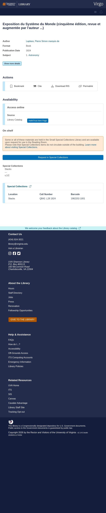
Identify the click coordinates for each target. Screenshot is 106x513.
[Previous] (9, 291)
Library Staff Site (16, 496)
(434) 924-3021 (15, 328)
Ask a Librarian (15, 336)
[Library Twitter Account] (19, 342)
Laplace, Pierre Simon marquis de (42, 41)
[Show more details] (12, 63)
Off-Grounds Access (18, 441)
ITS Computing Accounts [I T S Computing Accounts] (20, 446)
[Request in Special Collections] (53, 157)
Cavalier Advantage (17, 491)
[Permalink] (85, 86)
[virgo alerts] (101, 12)
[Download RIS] (60, 86)
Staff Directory (15, 381)
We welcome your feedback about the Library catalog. (53, 316)
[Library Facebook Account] (15, 342)
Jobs (10, 385)
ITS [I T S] (10, 478)
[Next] (98, 291)
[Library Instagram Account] (10, 342)
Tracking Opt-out (16, 500)
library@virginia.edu (18, 332)
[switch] (16, 86)
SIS (10, 482)
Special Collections (19, 186)
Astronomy (34, 55)
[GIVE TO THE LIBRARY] (22, 407)
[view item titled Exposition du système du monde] (30, 230)
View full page (53, 288)
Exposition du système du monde (30, 257)
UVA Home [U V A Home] (13, 474)
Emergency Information (19, 450)
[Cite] (37, 86)
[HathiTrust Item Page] (37, 121)
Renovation (13, 394)
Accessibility (14, 437)
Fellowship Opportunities (20, 399)
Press (11, 390)
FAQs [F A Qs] (11, 428)
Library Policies (15, 454)
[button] (95, 12)
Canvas (12, 487)
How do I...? (14, 432)
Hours (11, 377)
